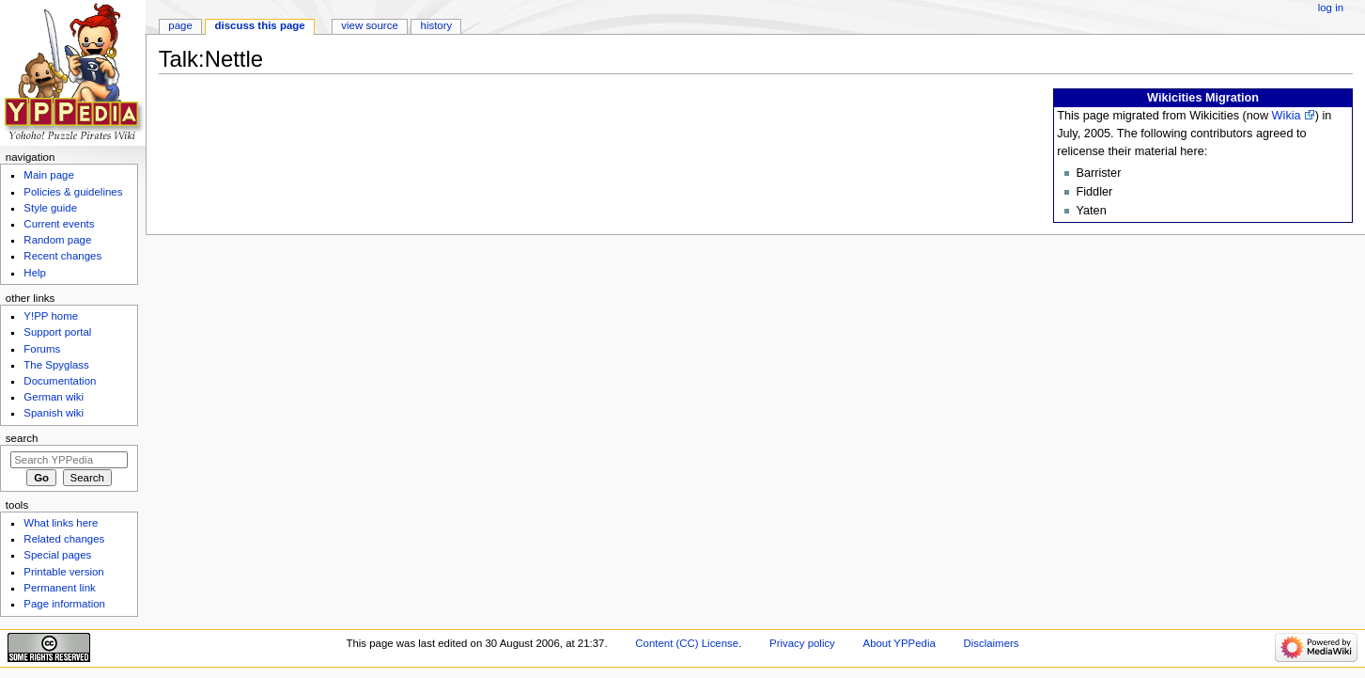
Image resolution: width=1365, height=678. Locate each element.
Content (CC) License (686, 643)
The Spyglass (55, 365)
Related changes (63, 538)
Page (180, 25)
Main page (48, 175)
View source (369, 25)
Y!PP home (50, 316)
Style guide (50, 207)
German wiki (53, 396)
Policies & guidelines (72, 191)
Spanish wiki (53, 412)
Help (34, 272)
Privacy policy (802, 643)
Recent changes (62, 255)
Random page (57, 239)
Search (22, 438)
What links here (60, 522)
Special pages (57, 554)
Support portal (57, 332)
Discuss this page (260, 25)
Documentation (59, 380)
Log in (1330, 7)
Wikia (1286, 115)
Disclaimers (990, 643)
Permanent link (59, 587)
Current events (58, 223)
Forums (41, 349)
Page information (64, 603)
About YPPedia (899, 643)
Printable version (63, 571)
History (437, 25)
